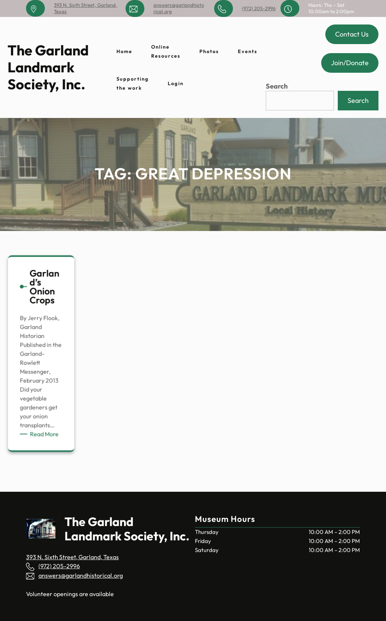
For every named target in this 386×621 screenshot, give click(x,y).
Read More (45, 431)
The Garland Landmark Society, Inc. (48, 67)
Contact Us (352, 34)
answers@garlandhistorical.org (80, 575)
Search (277, 86)
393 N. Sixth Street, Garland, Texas (72, 557)
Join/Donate (350, 62)
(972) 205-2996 (259, 8)
